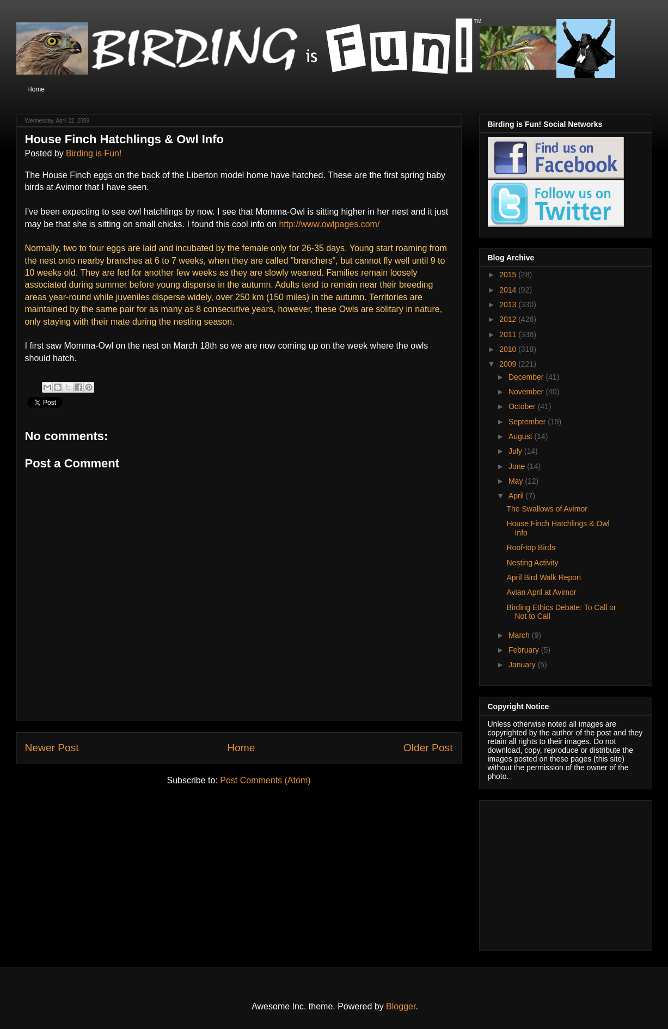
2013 (508, 304)
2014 (508, 289)
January (523, 664)
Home (36, 89)
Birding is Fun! (93, 153)
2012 (508, 319)
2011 (508, 334)
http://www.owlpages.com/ (329, 224)
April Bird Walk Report (543, 577)
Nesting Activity (532, 562)
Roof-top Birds (530, 547)
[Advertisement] (556, 873)
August (521, 436)
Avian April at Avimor (541, 592)
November (527, 391)
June (517, 466)
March (520, 635)
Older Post (428, 747)
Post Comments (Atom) (265, 780)
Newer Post (52, 747)
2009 (508, 364)
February (524, 650)
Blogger (400, 1006)
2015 (508, 274)
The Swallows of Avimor (546, 508)
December (527, 377)
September (528, 421)
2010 (508, 349)
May (516, 481)
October (523, 406)
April (517, 495)
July (516, 451)
